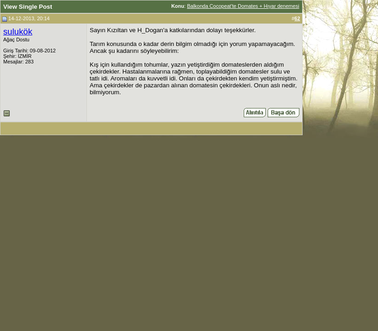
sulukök (17, 31)
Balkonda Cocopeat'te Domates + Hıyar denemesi (243, 6)
